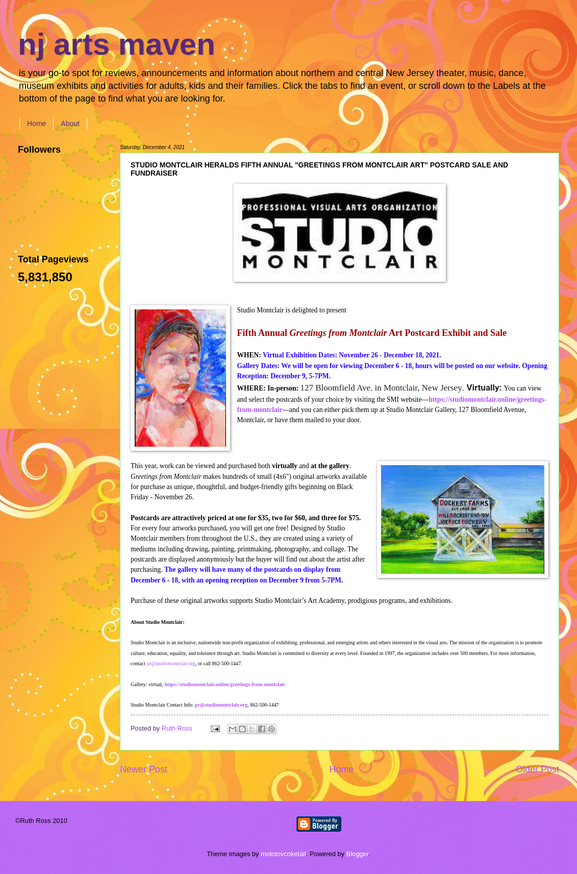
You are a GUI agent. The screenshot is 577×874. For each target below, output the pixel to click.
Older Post (537, 769)
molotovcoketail (283, 854)
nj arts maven (116, 44)
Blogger (357, 854)
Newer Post (143, 769)
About (70, 123)
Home (36, 123)
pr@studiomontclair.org (170, 663)
